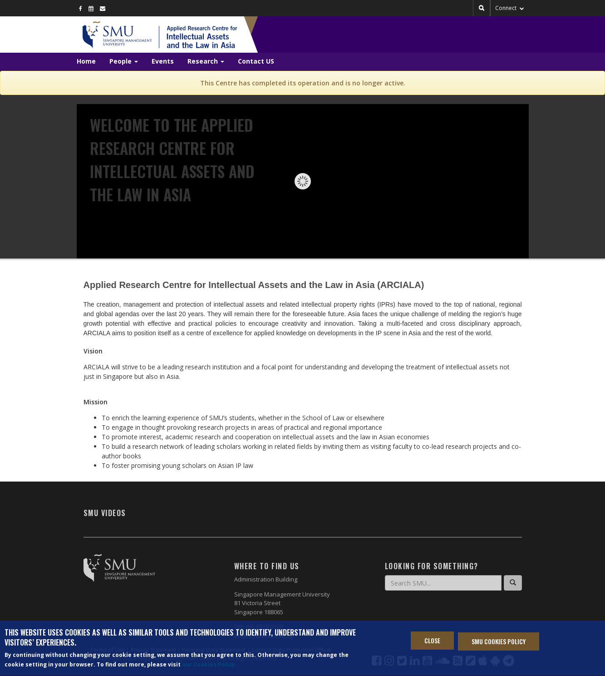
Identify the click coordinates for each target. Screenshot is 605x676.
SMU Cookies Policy (499, 642)
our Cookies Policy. (209, 666)
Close (432, 641)
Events (163, 61)
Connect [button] (509, 8)
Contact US (256, 61)
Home (86, 61)
